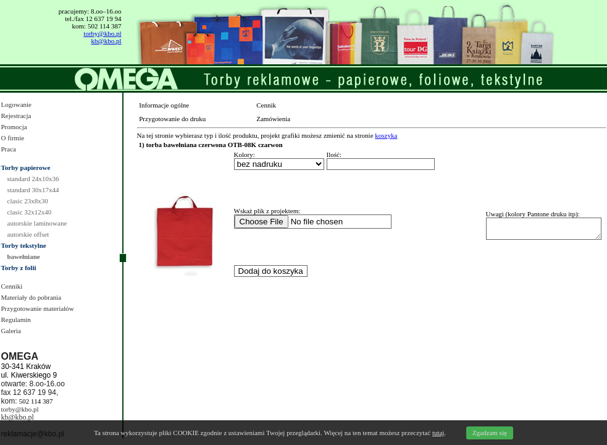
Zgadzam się (489, 432)
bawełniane (23, 256)
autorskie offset (28, 234)
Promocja (14, 126)
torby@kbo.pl (102, 33)
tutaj (438, 432)
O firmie (13, 138)
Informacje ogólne (164, 105)
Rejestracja (16, 115)
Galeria (11, 330)
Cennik (266, 105)
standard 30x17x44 (33, 189)
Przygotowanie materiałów (37, 308)
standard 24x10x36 (33, 178)
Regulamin (16, 319)
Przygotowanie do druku (172, 118)
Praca (8, 149)
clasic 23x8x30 (27, 201)
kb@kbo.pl (106, 40)
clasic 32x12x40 (29, 212)
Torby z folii (18, 267)
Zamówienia (273, 118)
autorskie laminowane (37, 223)
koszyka (386, 135)
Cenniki (12, 286)
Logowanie (16, 104)
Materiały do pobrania (31, 297)
